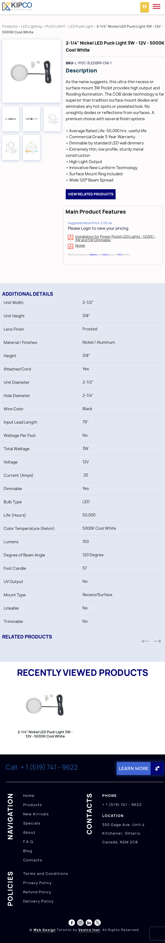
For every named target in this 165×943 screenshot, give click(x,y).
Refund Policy (37, 892)
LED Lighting (31, 26)
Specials (32, 823)
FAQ (120, 254)
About (29, 832)
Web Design (45, 930)
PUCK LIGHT (55, 26)
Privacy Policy (37, 882)
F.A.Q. (29, 841)
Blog (27, 851)
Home (29, 795)
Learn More (133, 768)
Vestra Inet (89, 930)
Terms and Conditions (45, 873)
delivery (94, 254)
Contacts (32, 860)
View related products (90, 194)
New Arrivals (36, 814)
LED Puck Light (81, 26)
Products (10, 26)
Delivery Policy (38, 901)
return (105, 254)
